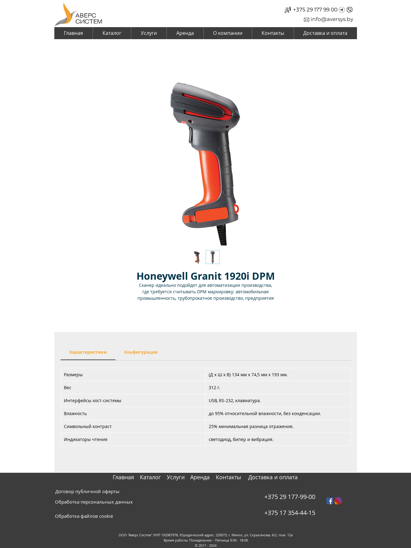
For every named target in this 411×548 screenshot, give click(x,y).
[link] (88, 352)
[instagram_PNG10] (338, 500)
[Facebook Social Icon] (329, 500)
